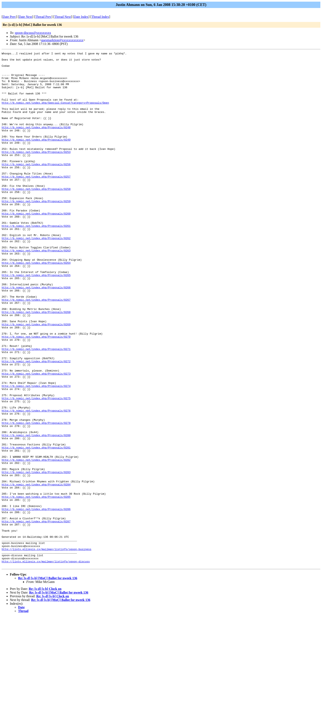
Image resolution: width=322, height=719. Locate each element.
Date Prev (9, 16)
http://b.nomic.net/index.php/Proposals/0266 (36, 335)
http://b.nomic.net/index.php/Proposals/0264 (36, 305)
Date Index (81, 16)
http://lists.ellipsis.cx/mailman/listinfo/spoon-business (46, 649)
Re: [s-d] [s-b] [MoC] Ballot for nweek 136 (47, 681)
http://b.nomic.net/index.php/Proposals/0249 (36, 157)
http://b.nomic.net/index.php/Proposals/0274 (36, 453)
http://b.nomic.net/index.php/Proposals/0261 (36, 261)
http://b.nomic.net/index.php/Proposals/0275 (36, 468)
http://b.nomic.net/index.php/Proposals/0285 (36, 586)
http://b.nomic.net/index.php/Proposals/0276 (36, 482)
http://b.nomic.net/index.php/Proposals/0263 (36, 290)
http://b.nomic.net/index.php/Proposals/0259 (36, 231)
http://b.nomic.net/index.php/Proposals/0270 (36, 394)
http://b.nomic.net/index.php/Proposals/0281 (36, 527)
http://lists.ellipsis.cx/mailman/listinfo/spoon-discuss (46, 663)
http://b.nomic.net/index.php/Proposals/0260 (36, 246)
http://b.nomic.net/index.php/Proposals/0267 (36, 349)
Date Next (25, 16)
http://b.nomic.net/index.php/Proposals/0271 (36, 409)
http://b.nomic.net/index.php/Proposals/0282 (36, 542)
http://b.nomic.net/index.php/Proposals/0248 (36, 142)
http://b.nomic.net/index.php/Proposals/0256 (36, 187)
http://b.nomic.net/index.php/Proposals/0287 (36, 615)
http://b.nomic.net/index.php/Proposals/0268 (36, 364)
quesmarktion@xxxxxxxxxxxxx (62, 40)
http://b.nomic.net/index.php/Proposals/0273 (36, 438)
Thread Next (62, 16)
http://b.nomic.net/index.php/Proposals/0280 (36, 512)
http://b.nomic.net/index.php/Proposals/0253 (36, 172)
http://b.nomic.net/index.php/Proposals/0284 (36, 571)
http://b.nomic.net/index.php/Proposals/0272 (36, 423)
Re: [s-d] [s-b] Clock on (45, 691)
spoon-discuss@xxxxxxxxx (33, 32)
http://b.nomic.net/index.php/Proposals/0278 (36, 497)
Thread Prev (43, 16)
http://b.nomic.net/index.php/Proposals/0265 (36, 320)
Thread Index (100, 16)
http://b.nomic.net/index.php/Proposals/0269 (36, 379)
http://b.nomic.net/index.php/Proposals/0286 (36, 601)
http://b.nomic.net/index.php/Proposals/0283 (36, 556)
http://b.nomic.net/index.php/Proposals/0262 (36, 276)
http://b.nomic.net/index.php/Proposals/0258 (36, 216)
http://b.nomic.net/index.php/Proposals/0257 (36, 202)
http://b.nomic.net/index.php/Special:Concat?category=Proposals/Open (55, 113)
